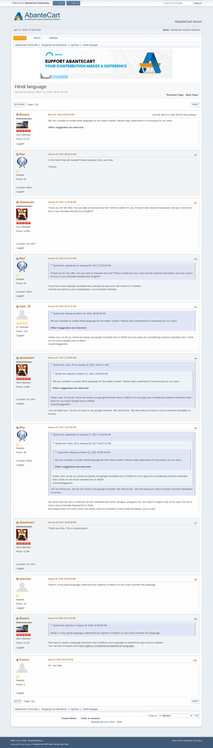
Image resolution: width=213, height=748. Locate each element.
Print (195, 104)
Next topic (192, 95)
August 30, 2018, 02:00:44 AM (61, 579)
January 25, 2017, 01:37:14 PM (62, 258)
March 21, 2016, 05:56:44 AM (61, 114)
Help (174, 740)
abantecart (26, 202)
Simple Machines (35, 740)
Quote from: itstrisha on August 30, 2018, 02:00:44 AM (80, 625)
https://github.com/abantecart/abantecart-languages (106, 646)
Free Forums (26, 744)
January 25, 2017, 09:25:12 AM (62, 154)
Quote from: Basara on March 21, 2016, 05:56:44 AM (79, 313)
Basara (24, 114)
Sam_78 (24, 306)
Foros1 (24, 659)
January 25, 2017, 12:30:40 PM (62, 202)
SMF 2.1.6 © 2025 (19, 740)
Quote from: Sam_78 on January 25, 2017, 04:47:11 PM (81, 365)
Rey (22, 154)
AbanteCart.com (99, 722)
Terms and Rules (185, 740)
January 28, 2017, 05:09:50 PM (62, 522)
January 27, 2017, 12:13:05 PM (62, 427)
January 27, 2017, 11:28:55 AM (62, 358)
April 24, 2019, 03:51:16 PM (60, 659)
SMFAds (14, 744)
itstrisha (25, 578)
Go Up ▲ (198, 740)
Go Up (17, 701)
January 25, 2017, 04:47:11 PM (62, 306)
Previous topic (175, 95)
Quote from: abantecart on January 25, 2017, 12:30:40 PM (82, 265)
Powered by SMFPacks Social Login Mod (51, 744)
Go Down (19, 104)
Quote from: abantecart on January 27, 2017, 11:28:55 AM (82, 434)
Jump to (152, 715)
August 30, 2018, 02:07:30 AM (61, 618)
